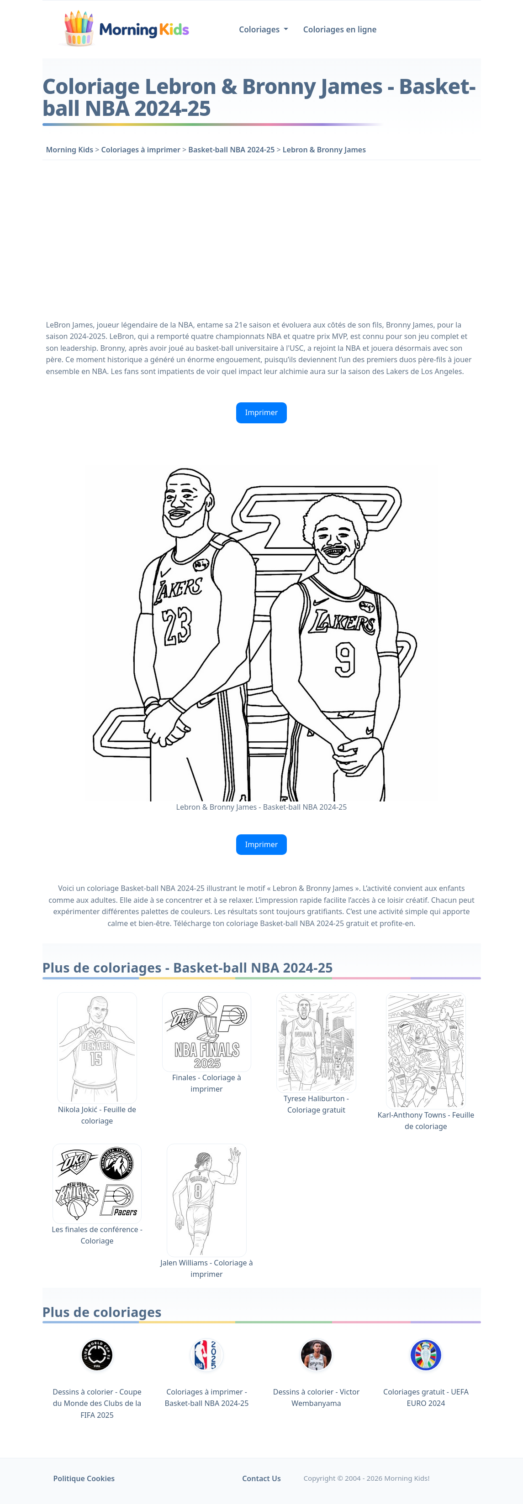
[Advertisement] (261, 238)
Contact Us (261, 1478)
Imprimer (261, 412)
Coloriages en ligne (340, 29)
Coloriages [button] (260, 29)
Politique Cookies (84, 1478)
